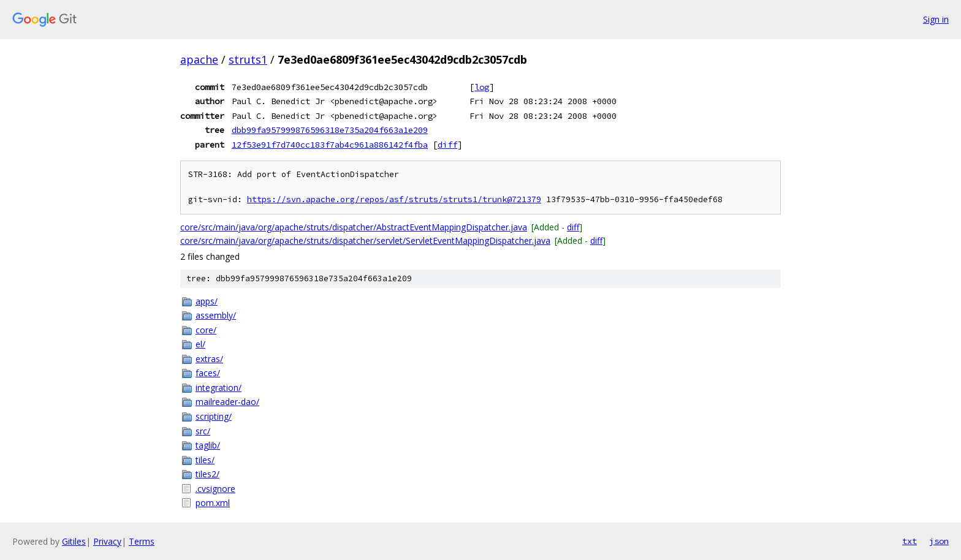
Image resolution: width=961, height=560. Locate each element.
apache (199, 59)
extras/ (209, 359)
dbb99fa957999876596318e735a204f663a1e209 (330, 129)
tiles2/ (207, 474)
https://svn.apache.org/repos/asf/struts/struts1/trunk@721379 (394, 199)
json (939, 541)
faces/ (208, 373)
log (481, 87)
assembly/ (216, 315)
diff (447, 144)
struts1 (248, 59)
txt (909, 541)
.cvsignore (215, 488)
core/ (206, 330)
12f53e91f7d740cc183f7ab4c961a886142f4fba (330, 144)
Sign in (936, 19)
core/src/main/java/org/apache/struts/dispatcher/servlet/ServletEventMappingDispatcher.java (365, 240)
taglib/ (208, 445)
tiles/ (205, 460)
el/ (200, 344)
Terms (141, 541)
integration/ (218, 387)
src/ (203, 431)
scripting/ (214, 416)
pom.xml (213, 503)
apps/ (207, 301)
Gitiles (74, 541)
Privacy (107, 541)
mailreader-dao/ (227, 401)
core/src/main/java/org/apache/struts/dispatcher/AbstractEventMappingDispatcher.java (353, 227)
